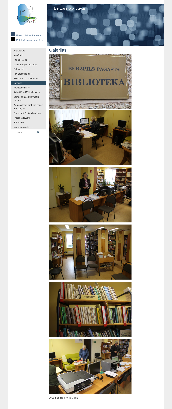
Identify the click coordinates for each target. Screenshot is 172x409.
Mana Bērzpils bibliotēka (25, 64)
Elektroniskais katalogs (28, 35)
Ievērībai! (18, 55)
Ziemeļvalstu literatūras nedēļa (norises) (28, 107)
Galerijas (18, 83)
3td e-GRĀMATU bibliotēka (27, 92)
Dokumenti (19, 69)
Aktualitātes (19, 51)
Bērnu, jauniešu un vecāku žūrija (27, 99)
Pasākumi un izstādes (24, 78)
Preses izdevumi (22, 118)
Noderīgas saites (22, 127)
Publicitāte (19, 122)
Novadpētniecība (22, 74)
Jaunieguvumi (20, 88)
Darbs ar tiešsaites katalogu (27, 113)
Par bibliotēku (20, 60)
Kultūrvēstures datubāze (29, 40)
